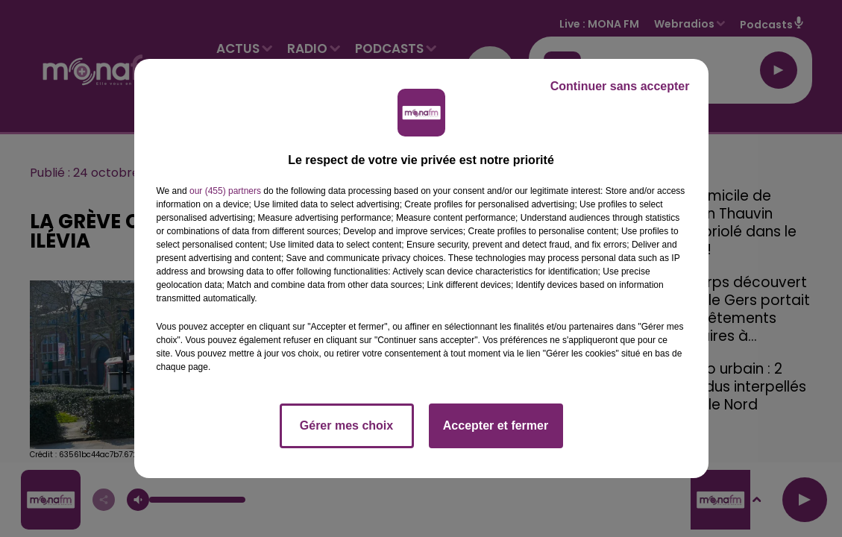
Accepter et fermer (495, 425)
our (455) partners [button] (225, 191)
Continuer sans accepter (620, 86)
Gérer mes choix (346, 425)
